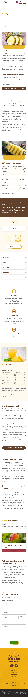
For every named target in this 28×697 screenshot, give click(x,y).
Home (3, 24)
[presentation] (14, 636)
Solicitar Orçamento (14, 246)
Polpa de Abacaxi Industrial (16, 24)
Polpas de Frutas (7, 24)
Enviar (14, 642)
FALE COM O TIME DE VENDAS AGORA (14, 447)
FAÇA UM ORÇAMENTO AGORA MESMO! (14, 88)
